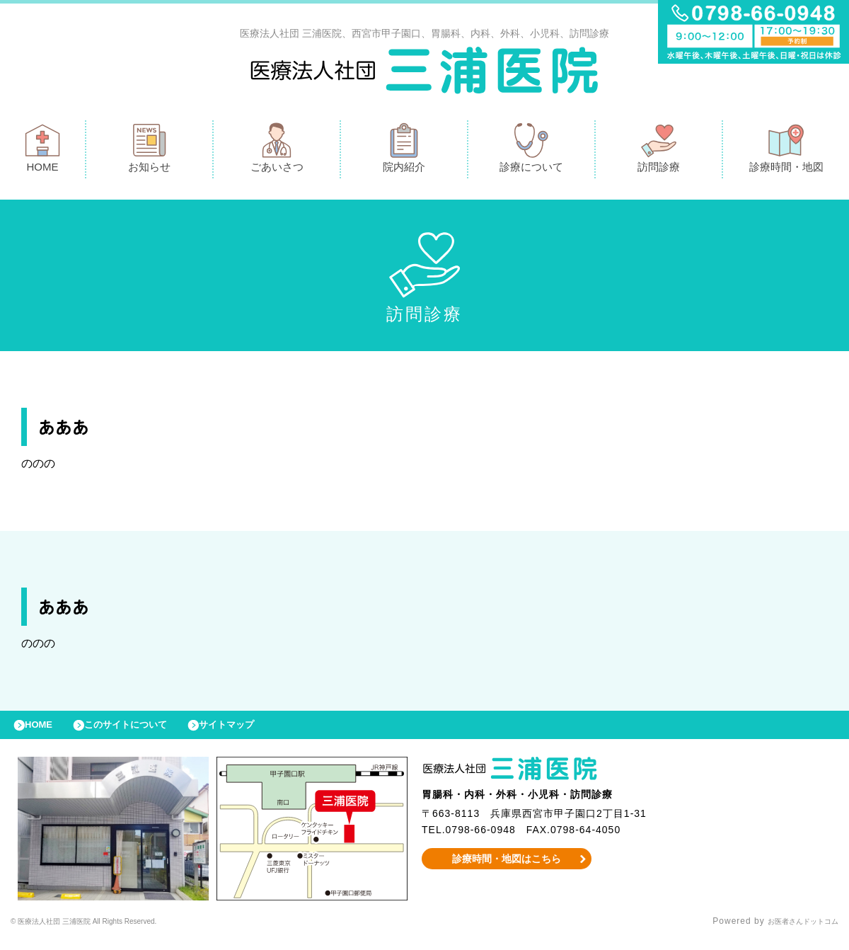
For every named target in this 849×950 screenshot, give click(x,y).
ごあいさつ (277, 151)
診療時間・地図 (786, 151)
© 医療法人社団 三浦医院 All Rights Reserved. (110, 932)
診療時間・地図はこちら (507, 869)
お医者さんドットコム (792, 932)
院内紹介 (404, 151)
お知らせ (149, 151)
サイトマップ (259, 732)
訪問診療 (658, 151)
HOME (42, 151)
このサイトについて (144, 732)
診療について (531, 151)
